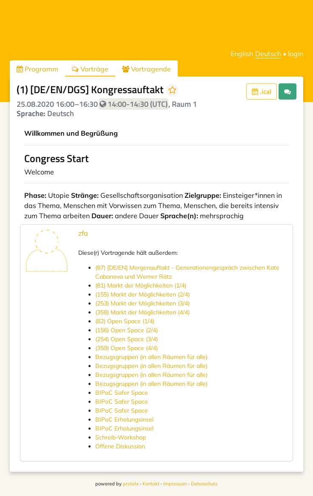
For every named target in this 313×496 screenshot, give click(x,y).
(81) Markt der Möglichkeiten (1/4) (140, 285)
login (295, 53)
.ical (261, 91)
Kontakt (150, 484)
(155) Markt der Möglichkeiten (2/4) (142, 294)
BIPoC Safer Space (121, 392)
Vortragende (146, 69)
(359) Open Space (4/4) (126, 348)
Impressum (175, 484)
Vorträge (90, 69)
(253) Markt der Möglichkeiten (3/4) (142, 303)
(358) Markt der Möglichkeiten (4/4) (142, 312)
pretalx (131, 484)
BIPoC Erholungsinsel (124, 419)
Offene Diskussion (120, 446)
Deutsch (268, 53)
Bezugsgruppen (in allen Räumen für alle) (151, 357)
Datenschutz (204, 484)
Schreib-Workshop (120, 437)
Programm (37, 69)
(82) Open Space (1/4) (124, 321)
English (241, 53)
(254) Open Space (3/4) (126, 339)
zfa (83, 233)
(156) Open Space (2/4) (126, 330)
